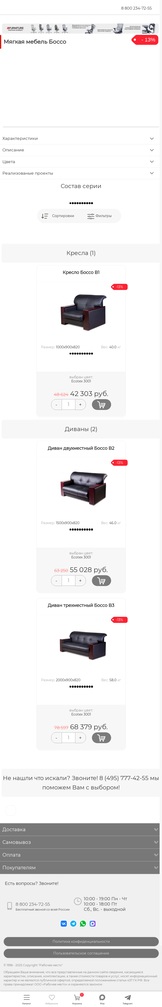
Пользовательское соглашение (81, 953)
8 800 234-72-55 (136, 8)
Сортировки (63, 216)
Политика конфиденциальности (81, 941)
